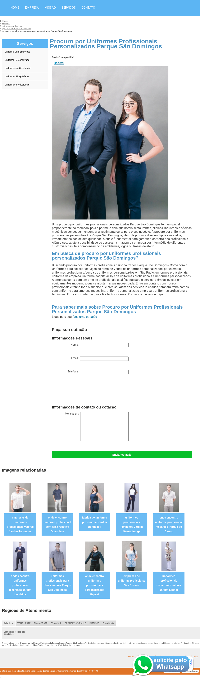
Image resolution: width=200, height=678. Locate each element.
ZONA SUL (56, 623)
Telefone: (98, 372)
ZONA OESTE (40, 623)
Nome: (100, 345)
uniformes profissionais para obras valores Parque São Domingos (57, 582)
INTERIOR (94, 623)
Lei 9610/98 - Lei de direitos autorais (67, 645)
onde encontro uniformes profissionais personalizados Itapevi (94, 585)
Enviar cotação (122, 454)
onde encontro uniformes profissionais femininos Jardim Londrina (20, 585)
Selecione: (8, 623)
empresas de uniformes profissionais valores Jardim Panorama (20, 524)
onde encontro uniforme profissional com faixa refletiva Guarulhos (57, 524)
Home (15, 7)
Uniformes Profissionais (17, 84)
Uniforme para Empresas (18, 51)
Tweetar (59, 63)
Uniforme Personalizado (17, 60)
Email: (100, 359)
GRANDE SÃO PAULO (75, 623)
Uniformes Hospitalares (17, 76)
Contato (88, 7)
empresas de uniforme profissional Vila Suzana (131, 580)
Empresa (32, 7)
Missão (50, 7)
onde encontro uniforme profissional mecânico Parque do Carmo (169, 524)
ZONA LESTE (23, 623)
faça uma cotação (84, 317)
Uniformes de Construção (18, 68)
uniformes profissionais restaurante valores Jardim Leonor (169, 582)
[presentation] (81, 390)
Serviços (68, 7)
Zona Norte (108, 623)
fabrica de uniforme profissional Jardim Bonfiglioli (94, 522)
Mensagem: (97, 426)
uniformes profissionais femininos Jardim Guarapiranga (131, 524)
